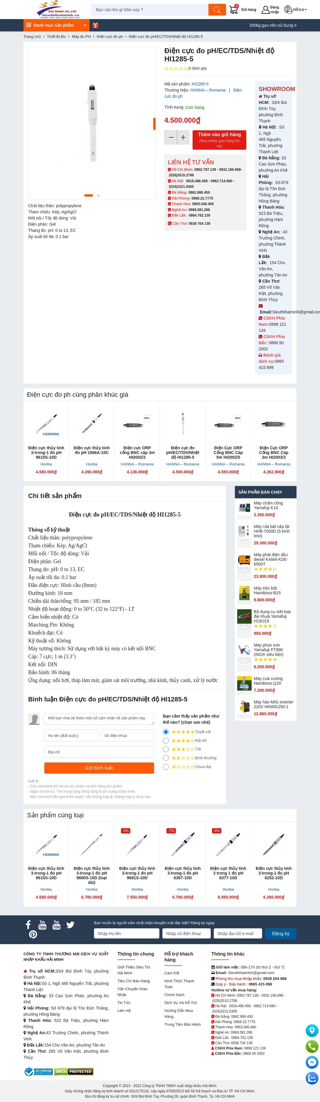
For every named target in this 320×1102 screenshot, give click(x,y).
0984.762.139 (199, 215)
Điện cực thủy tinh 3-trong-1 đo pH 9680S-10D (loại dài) (92, 875)
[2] (166, 758)
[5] (166, 732)
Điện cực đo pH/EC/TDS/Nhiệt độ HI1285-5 (182, 452)
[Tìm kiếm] (218, 10)
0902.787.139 (205, 170)
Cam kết (171, 973)
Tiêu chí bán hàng (133, 981)
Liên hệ (124, 1010)
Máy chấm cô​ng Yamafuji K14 (268, 505)
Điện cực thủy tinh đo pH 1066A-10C (92, 450)
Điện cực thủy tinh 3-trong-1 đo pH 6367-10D (183, 873)
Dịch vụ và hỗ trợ (180, 1002)
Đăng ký (280, 933)
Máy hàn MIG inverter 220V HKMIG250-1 (274, 704)
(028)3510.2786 (181, 175)
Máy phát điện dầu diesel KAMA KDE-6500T (271, 559)
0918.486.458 (197, 181)
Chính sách (174, 995)
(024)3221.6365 (181, 187)
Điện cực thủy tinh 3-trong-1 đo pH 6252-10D (274, 873)
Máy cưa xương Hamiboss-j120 (268, 681)
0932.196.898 (229, 170)
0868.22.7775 (202, 198)
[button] (296, 10)
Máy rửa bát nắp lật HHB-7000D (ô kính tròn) (272, 531)
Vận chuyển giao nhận (132, 992)
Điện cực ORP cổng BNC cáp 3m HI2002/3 (137, 452)
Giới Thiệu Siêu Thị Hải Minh (133, 970)
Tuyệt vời (187, 732)
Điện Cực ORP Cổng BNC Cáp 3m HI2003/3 (274, 452)
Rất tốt (185, 741)
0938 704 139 (241, 1043)
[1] (166, 767)
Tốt (182, 749)
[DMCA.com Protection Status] (74, 1071)
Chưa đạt (187, 767)
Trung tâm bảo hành (182, 1024)
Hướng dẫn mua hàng (178, 1013)
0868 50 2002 (254, 1054)
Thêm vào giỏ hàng (219, 140)
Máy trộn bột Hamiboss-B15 (267, 590)
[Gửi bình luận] (99, 768)
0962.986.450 (199, 192)
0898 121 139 (255, 1048)
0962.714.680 (221, 181)
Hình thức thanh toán (179, 984)
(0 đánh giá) (185, 68)
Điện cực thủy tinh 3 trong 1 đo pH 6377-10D (228, 873)
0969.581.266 (199, 210)
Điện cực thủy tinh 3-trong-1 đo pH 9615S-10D (46, 452)
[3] (166, 749)
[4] (166, 741)
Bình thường (190, 758)
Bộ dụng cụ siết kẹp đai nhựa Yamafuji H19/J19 (272, 616)
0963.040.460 (203, 204)
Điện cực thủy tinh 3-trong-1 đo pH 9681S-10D (137, 873)
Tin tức (123, 1002)
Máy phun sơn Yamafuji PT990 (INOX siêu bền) (269, 650)
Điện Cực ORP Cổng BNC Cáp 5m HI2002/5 (228, 452)
